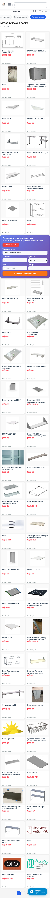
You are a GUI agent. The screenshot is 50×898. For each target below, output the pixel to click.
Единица (31, 257)
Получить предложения (25, 274)
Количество (7, 257)
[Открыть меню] (9, 4)
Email (4, 265)
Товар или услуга (9, 249)
